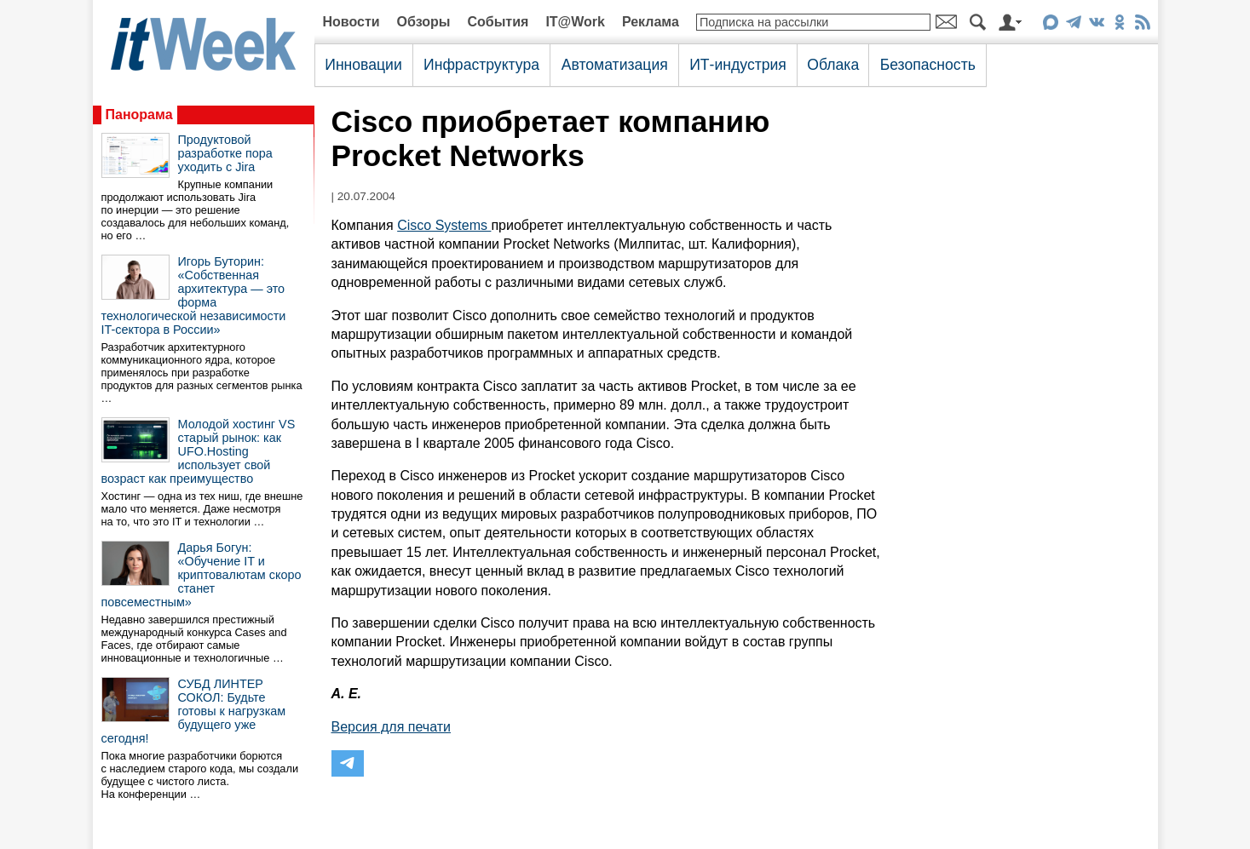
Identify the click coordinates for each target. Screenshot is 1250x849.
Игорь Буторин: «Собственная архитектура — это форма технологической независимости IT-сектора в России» (193, 295)
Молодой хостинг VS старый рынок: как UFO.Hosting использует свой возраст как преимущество (198, 451)
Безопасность (928, 64)
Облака (833, 64)
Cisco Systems (444, 225)
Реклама (650, 21)
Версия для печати (391, 727)
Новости (351, 21)
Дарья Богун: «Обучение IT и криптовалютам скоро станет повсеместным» (201, 575)
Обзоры (424, 21)
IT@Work (575, 21)
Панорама (139, 114)
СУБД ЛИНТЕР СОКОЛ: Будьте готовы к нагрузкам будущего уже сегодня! (193, 711)
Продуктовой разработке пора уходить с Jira (225, 153)
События (497, 21)
